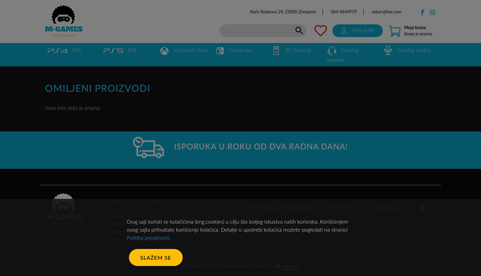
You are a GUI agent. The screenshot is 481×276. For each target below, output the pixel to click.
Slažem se (155, 257)
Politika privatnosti (148, 237)
